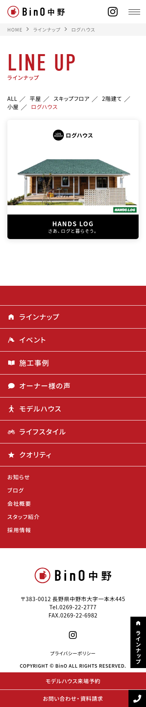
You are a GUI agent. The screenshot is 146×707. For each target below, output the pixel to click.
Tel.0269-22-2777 (73, 607)
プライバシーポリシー (73, 653)
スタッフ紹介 (23, 517)
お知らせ (18, 477)
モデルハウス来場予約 (73, 681)
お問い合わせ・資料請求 (73, 698)
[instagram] (113, 12)
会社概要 (19, 503)
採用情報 (19, 530)
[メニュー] (134, 11)
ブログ (15, 490)
